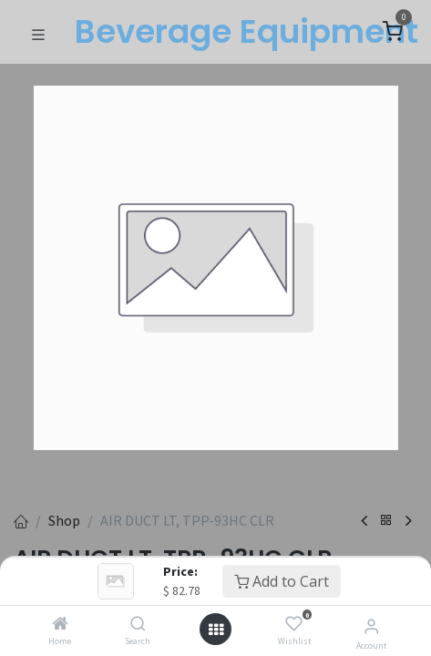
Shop (64, 520)
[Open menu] (216, 630)
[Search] (138, 624)
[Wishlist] (294, 624)
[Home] (60, 624)
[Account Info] (371, 626)
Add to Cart (281, 581)
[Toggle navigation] (38, 32)
